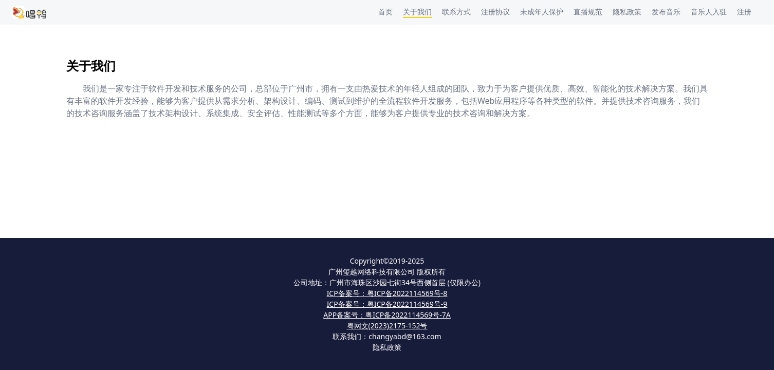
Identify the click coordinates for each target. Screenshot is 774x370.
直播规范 (588, 11)
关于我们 (417, 11)
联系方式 (456, 11)
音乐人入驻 (709, 11)
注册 (744, 11)
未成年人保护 (541, 11)
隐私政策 (627, 11)
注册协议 (495, 11)
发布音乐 (666, 11)
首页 (385, 11)
